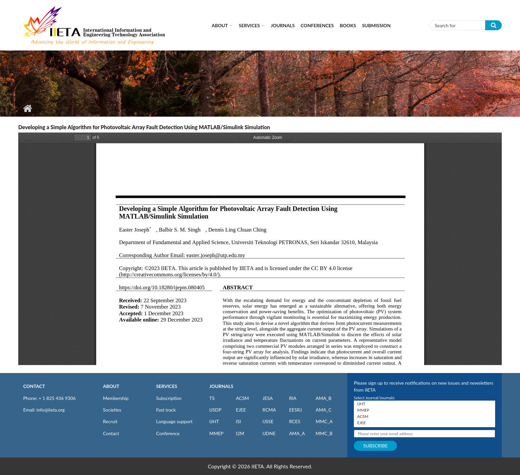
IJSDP (215, 410)
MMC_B (324, 433)
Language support (174, 421)
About (220, 25)
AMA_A (297, 433)
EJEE (241, 410)
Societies (112, 410)
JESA (267, 398)
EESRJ (295, 410)
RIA (292, 398)
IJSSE (267, 421)
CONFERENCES (317, 25)
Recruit (110, 421)
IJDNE (268, 433)
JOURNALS (221, 386)
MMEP (216, 433)
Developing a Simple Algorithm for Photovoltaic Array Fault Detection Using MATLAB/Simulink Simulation (144, 127)
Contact (111, 433)
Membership (116, 398)
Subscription (168, 398)
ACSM (242, 398)
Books (348, 25)
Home (27, 108)
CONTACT (34, 386)
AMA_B (323, 398)
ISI (238, 421)
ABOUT (111, 386)
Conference (168, 433)
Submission (376, 25)
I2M (240, 433)
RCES (294, 421)
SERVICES (166, 386)
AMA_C (324, 410)
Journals (282, 25)
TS (212, 398)
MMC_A (324, 421)
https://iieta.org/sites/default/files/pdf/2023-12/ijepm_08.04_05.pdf (260, 249)
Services (249, 25)
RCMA (269, 410)
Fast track (166, 410)
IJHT (214, 421)
